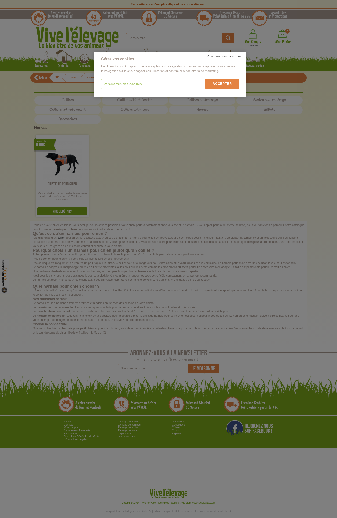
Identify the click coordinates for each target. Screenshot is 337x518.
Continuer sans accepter (224, 56)
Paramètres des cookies (123, 84)
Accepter (222, 83)
